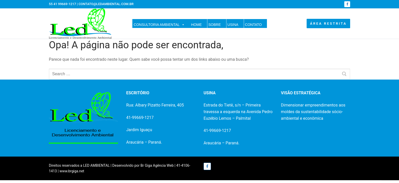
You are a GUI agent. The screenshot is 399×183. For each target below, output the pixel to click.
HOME (196, 25)
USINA (232, 25)
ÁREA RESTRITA (328, 23)
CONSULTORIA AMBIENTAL (159, 25)
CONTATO (253, 25)
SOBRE (214, 25)
